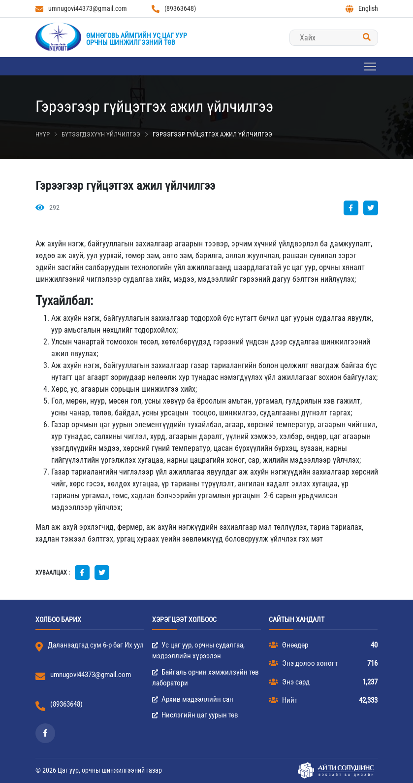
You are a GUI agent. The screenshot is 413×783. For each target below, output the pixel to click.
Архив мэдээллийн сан (192, 699)
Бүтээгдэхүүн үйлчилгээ (101, 134)
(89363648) (174, 8)
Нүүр (42, 134)
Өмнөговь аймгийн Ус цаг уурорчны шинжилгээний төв (136, 39)
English (362, 8)
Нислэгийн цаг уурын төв (195, 715)
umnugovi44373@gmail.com (81, 8)
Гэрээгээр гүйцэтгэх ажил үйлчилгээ (212, 134)
